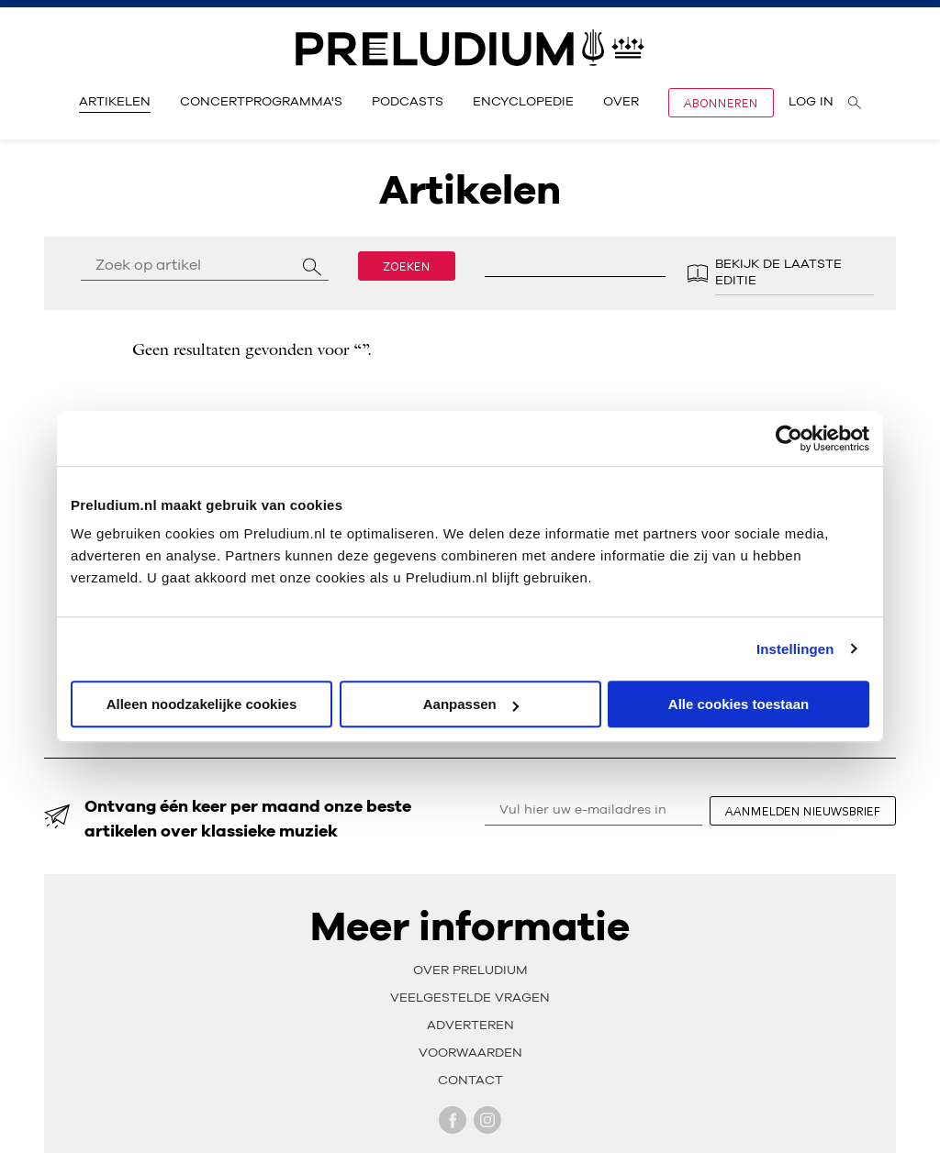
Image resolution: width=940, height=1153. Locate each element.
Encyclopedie (523, 101)
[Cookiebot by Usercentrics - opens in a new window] (789, 438)
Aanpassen (471, 704)
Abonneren (721, 102)
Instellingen (795, 649)
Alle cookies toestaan (738, 704)
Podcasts (407, 101)
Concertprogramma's (261, 101)
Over (621, 101)
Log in (811, 101)
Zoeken (407, 266)
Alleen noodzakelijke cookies (201, 704)
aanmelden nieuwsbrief (802, 811)
